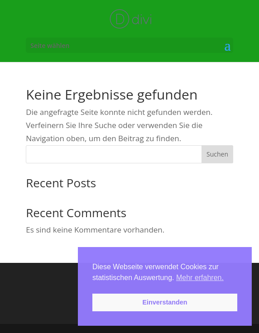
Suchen (217, 154)
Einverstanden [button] (164, 302)
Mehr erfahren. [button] (200, 277)
